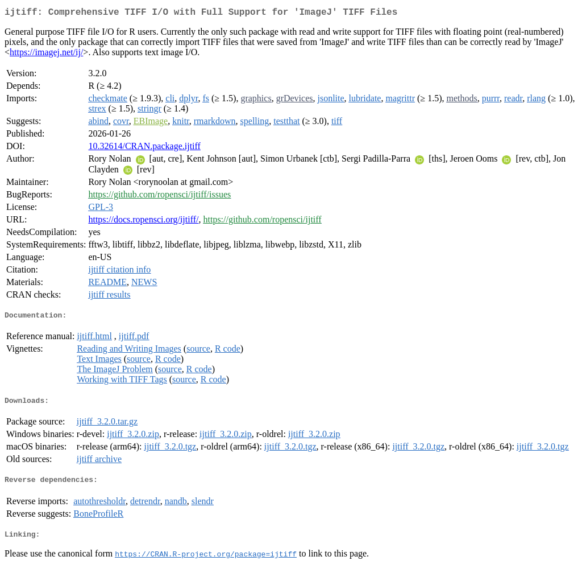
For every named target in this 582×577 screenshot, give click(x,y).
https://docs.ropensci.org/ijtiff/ (143, 221)
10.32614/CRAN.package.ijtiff (144, 148)
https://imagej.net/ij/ (46, 54)
